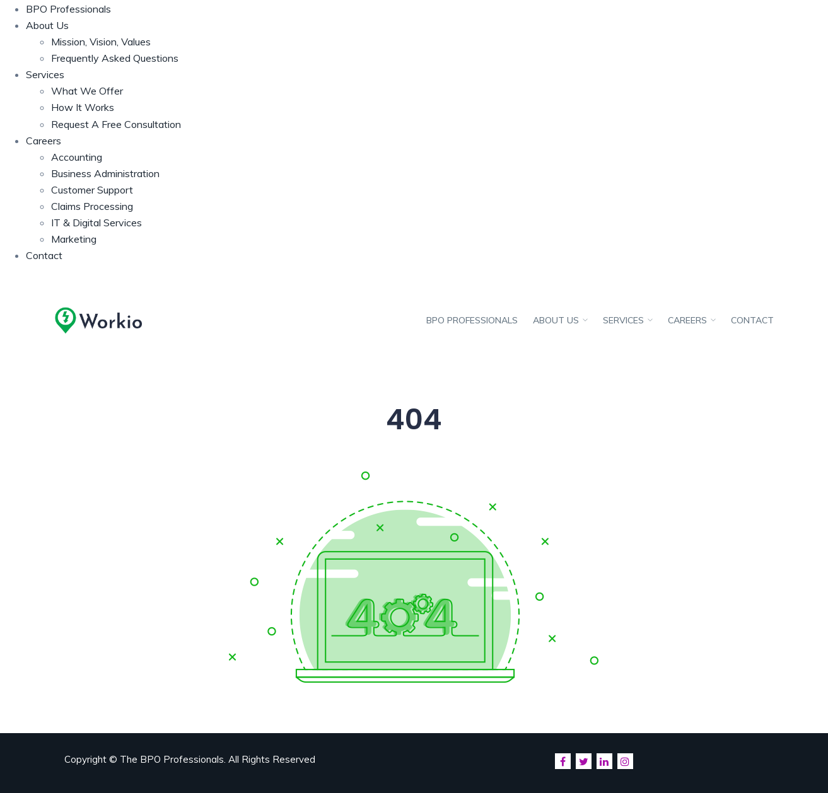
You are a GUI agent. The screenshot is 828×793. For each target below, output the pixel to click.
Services (45, 74)
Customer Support (92, 189)
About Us (47, 25)
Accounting (76, 157)
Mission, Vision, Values (101, 41)
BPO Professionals (68, 9)
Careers (43, 140)
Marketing (73, 239)
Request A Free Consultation (116, 124)
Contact (44, 255)
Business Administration (105, 173)
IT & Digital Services (96, 222)
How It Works (82, 107)
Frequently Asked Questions (114, 58)
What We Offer (87, 90)
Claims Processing (92, 206)
